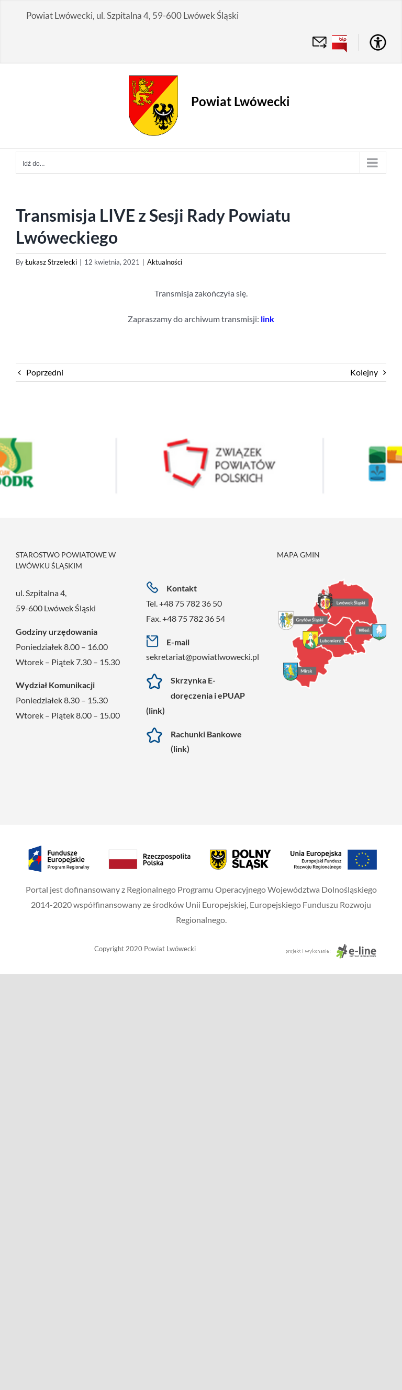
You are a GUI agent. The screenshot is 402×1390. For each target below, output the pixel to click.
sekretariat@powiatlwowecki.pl (202, 657)
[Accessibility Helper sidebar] (378, 42)
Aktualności (164, 262)
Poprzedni (44, 372)
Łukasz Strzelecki (51, 262)
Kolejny (364, 372)
